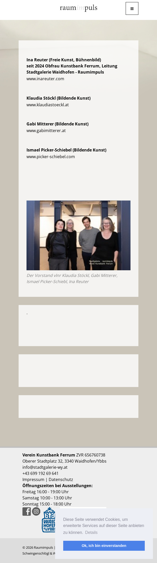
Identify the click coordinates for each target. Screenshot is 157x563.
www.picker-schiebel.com (51, 156)
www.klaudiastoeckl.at (48, 105)
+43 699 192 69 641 (40, 473)
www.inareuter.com (45, 78)
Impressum (33, 479)
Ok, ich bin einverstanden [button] (104, 546)
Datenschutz (61, 479)
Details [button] (91, 532)
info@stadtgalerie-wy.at (45, 467)
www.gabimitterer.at (46, 130)
